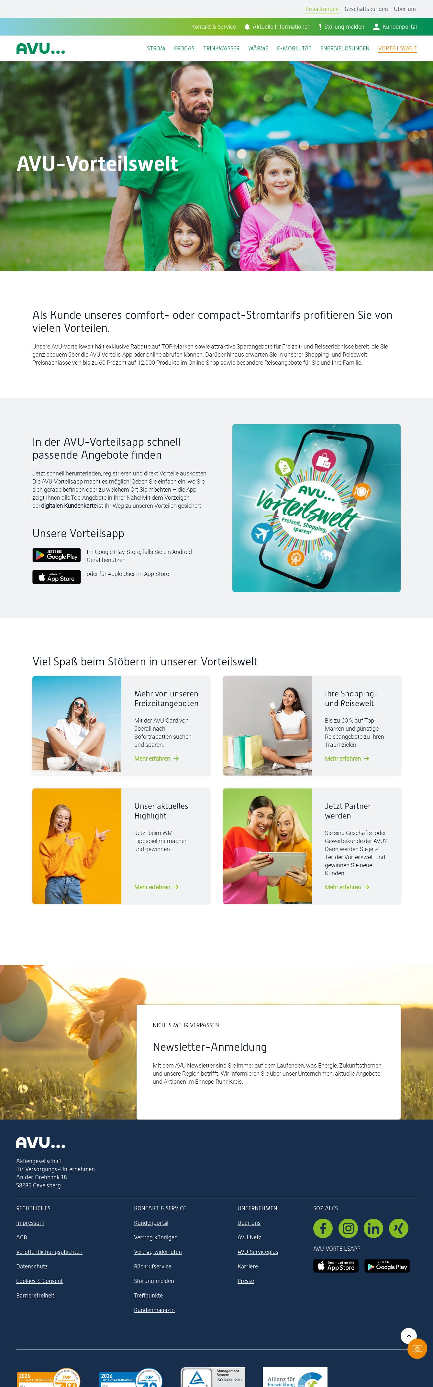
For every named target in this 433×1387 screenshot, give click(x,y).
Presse (246, 1281)
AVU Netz (249, 1237)
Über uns (405, 8)
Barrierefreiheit (35, 1295)
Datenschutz (32, 1266)
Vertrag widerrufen (158, 1251)
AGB (21, 1237)
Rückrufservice (153, 1266)
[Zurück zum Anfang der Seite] (409, 1336)
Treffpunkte (148, 1295)
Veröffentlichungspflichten (49, 1251)
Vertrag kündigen (156, 1237)
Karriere (248, 1266)
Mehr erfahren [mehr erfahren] (152, 758)
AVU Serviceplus (258, 1251)
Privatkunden (322, 8)
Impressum (30, 1222)
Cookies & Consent (39, 1281)
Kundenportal (151, 1222)
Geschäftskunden (366, 8)
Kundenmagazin (154, 1310)
